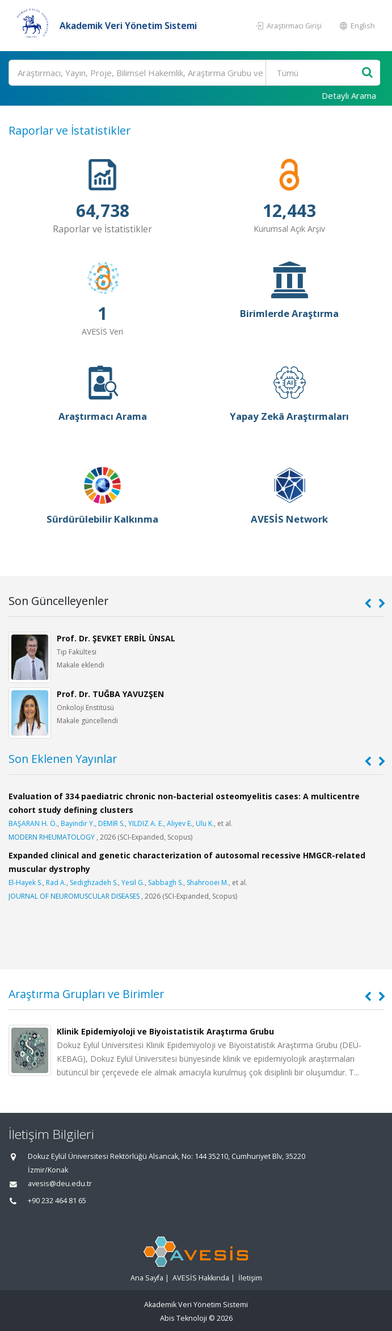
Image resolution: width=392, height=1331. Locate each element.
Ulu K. (205, 823)
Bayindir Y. (78, 823)
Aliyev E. (179, 823)
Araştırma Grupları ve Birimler (86, 994)
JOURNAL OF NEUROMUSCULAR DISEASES (74, 896)
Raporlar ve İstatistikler (69, 130)
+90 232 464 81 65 (57, 1200)
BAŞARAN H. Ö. (33, 823)
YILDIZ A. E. (145, 823)
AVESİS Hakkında (200, 1278)
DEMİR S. (111, 823)
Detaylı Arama (349, 95)
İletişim (250, 1278)
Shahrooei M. (208, 882)
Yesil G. (133, 882)
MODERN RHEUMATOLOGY (52, 837)
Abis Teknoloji (183, 1318)
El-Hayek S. (26, 882)
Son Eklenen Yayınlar (63, 758)
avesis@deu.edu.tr (60, 1183)
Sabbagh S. (165, 882)
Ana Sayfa (146, 1278)
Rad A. (56, 882)
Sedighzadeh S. (94, 882)
